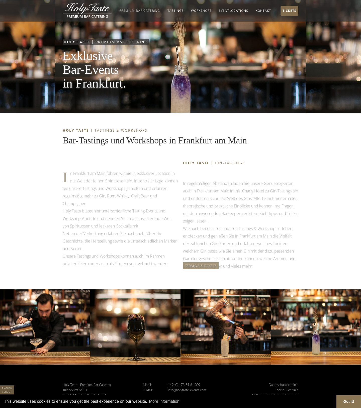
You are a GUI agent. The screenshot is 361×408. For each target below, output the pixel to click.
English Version (7, 389)
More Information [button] (164, 401)
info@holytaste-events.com (187, 390)
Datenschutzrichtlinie (283, 385)
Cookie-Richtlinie (286, 390)
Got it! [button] (348, 401)
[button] (139, 10)
